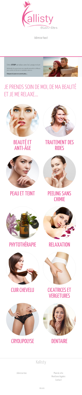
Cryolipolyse (22, 323)
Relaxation (59, 227)
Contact (42, 50)
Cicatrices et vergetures (59, 275)
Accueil (9, 50)
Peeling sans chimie (59, 178)
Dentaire (59, 323)
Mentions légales (58, 376)
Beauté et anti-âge (22, 127)
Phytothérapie (22, 227)
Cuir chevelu (22, 272)
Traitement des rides (59, 127)
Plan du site (58, 373)
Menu (75, 50)
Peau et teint (22, 176)
